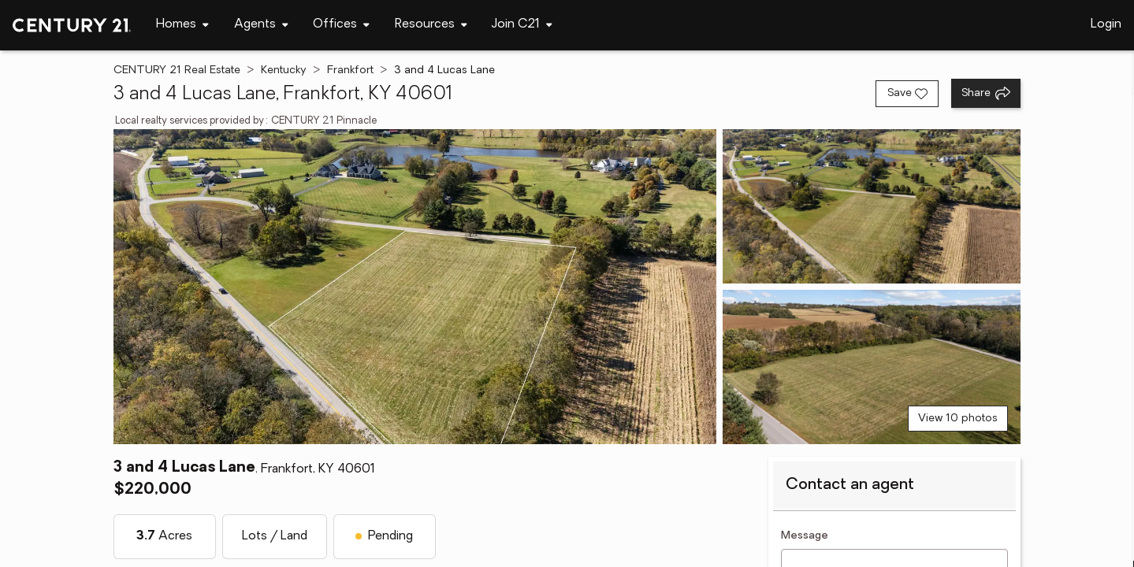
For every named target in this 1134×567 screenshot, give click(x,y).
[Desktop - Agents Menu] (261, 25)
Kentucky (284, 70)
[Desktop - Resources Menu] (431, 25)
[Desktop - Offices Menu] (341, 25)
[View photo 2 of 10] (872, 206)
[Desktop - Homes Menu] (182, 25)
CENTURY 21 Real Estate (176, 70)
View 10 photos (958, 418)
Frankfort (350, 70)
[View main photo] (414, 286)
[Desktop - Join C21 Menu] (522, 25)
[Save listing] (907, 93)
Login (1106, 24)
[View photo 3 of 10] (872, 367)
